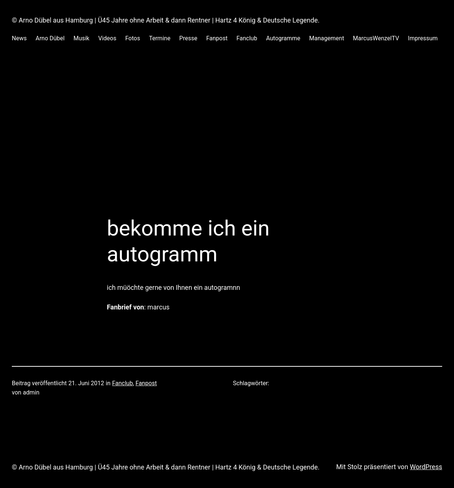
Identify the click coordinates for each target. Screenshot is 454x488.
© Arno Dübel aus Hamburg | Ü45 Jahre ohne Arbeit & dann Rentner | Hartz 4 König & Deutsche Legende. (165, 20)
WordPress (426, 467)
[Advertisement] (227, 137)
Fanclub (122, 383)
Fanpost (146, 383)
